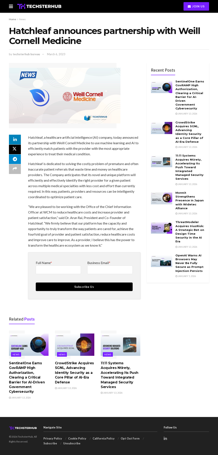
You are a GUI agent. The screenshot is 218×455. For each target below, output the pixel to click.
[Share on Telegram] (15, 160)
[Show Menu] (11, 6)
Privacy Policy (52, 438)
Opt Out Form (130, 438)
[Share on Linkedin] (15, 140)
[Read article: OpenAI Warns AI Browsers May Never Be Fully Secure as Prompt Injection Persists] (161, 261)
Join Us (196, 6)
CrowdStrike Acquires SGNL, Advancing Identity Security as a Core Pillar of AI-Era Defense (74, 372)
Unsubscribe (71, 443)
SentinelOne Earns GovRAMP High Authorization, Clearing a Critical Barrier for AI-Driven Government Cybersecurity (27, 377)
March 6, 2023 (56, 54)
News (22, 19)
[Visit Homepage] (39, 6)
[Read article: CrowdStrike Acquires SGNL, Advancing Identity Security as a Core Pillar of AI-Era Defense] (75, 345)
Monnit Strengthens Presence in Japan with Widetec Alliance (189, 200)
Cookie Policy (77, 438)
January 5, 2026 (185, 276)
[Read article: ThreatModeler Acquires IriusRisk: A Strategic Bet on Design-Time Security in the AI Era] (161, 227)
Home (12, 19)
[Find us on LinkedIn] (165, 438)
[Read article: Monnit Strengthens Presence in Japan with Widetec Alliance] (161, 198)
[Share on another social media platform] (15, 170)
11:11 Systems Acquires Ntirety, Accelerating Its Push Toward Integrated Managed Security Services (189, 167)
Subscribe (50, 443)
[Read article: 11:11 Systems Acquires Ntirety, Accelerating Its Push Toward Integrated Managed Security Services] (120, 345)
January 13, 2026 (20, 397)
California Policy (104, 438)
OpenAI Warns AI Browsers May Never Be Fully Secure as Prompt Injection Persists (189, 263)
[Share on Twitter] (15, 150)
